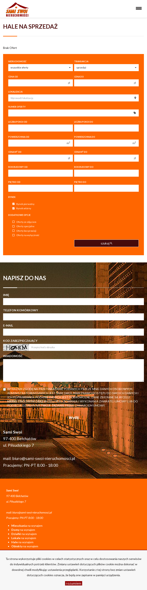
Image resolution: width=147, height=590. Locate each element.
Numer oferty (17, 107)
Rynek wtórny (21, 208)
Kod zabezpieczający (20, 340)
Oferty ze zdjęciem (24, 222)
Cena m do (80, 151)
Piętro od (14, 182)
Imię (6, 295)
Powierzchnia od (18, 137)
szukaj (106, 243)
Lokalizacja (15, 91)
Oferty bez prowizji (24, 230)
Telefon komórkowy (20, 310)
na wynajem (27, 525)
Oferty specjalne (23, 226)
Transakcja (81, 61)
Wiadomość (13, 356)
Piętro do (80, 182)
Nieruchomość (17, 61)
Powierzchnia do (84, 137)
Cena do (79, 76)
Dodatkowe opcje (19, 215)
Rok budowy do (84, 167)
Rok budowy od (18, 167)
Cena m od (14, 151)
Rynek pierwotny (23, 204)
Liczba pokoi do (83, 122)
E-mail (8, 325)
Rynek (11, 197)
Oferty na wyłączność (25, 235)
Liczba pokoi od (17, 122)
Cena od (13, 76)
